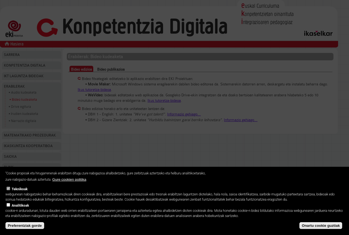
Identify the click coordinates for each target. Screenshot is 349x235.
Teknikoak (20, 197)
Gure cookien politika (69, 188)
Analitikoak (20, 214)
